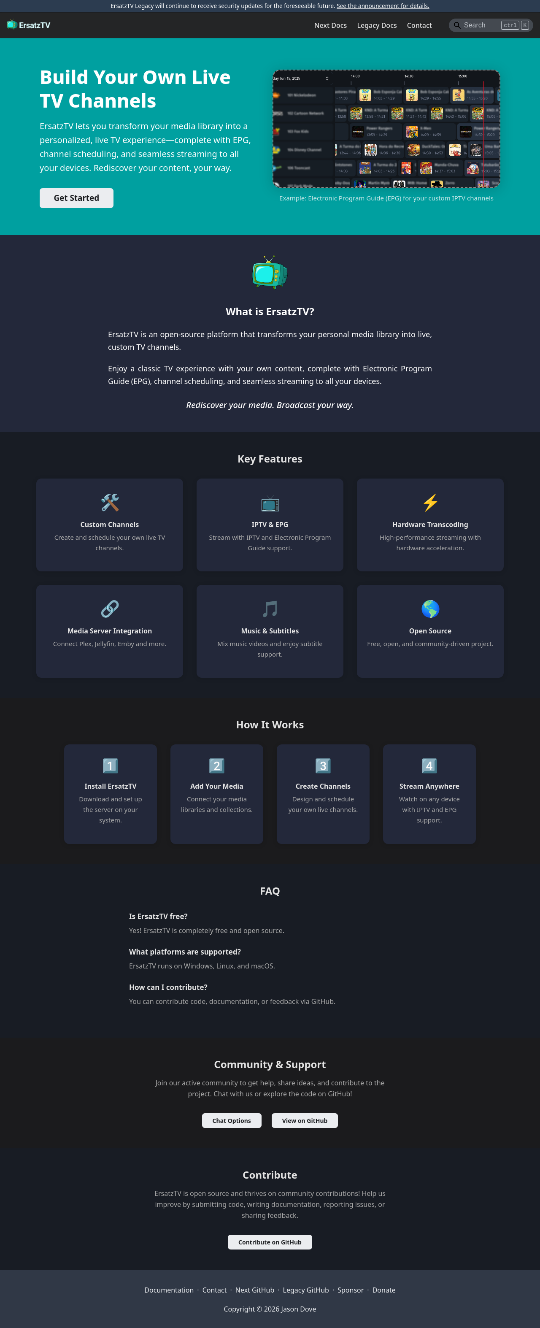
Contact (419, 25)
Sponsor (351, 1290)
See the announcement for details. (383, 6)
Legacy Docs (377, 25)
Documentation (169, 1290)
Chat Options (232, 1121)
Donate (384, 1290)
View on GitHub (305, 1121)
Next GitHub (254, 1290)
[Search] (491, 25)
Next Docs (330, 25)
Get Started (76, 197)
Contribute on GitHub (270, 1242)
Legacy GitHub (306, 1290)
